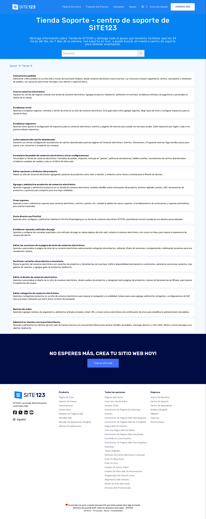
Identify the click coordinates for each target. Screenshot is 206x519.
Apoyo (132, 6)
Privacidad (97, 511)
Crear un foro (111, 463)
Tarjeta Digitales (112, 451)
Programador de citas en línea (119, 475)
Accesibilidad (117, 511)
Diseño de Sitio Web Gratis (117, 484)
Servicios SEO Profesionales (118, 488)
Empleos (159, 409)
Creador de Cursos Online (117, 467)
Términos (87, 511)
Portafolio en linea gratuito (118, 438)
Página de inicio (71, 6)
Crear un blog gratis (114, 459)
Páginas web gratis (114, 397)
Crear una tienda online (116, 401)
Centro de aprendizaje (161, 405)
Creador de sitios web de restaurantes (123, 471)
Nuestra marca (157, 422)
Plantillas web (65, 418)
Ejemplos (119, 6)
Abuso (106, 511)
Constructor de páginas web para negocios (125, 418)
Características (66, 405)
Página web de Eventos (116, 426)
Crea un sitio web (103, 363)
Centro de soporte (160, 401)
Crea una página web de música (120, 430)
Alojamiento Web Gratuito (117, 479)
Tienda (25, 65)
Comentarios (65, 409)
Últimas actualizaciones (70, 426)
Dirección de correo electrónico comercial (124, 455)
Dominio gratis (112, 405)
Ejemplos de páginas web (71, 414)
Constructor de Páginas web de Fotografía (125, 422)
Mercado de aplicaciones (75, 422)
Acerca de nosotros (160, 397)
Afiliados (154, 414)
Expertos (155, 418)
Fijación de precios (97, 6)
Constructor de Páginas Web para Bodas (124, 434)
